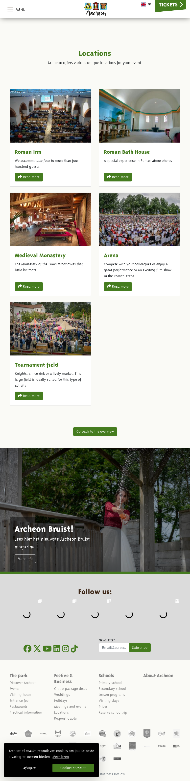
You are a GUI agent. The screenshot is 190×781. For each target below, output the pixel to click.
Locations (61, 712)
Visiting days (109, 701)
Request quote (65, 718)
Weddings (62, 695)
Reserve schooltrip (113, 712)
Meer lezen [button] (60, 757)
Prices (103, 706)
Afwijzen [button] (29, 768)
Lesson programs (112, 695)
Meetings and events (70, 706)
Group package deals (70, 689)
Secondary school (112, 689)
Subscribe (139, 648)
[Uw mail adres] (114, 647)
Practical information (26, 712)
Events (14, 689)
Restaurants (18, 706)
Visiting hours (20, 695)
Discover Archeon (23, 683)
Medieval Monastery (50, 244)
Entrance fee (19, 701)
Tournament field (50, 353)
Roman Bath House (139, 137)
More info (25, 559)
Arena (139, 244)
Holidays (61, 701)
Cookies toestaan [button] (73, 768)
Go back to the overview (95, 431)
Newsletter (107, 640)
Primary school (110, 683)
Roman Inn (50, 137)
